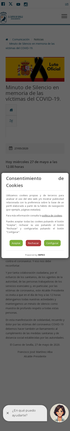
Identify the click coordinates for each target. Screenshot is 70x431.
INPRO (41, 254)
